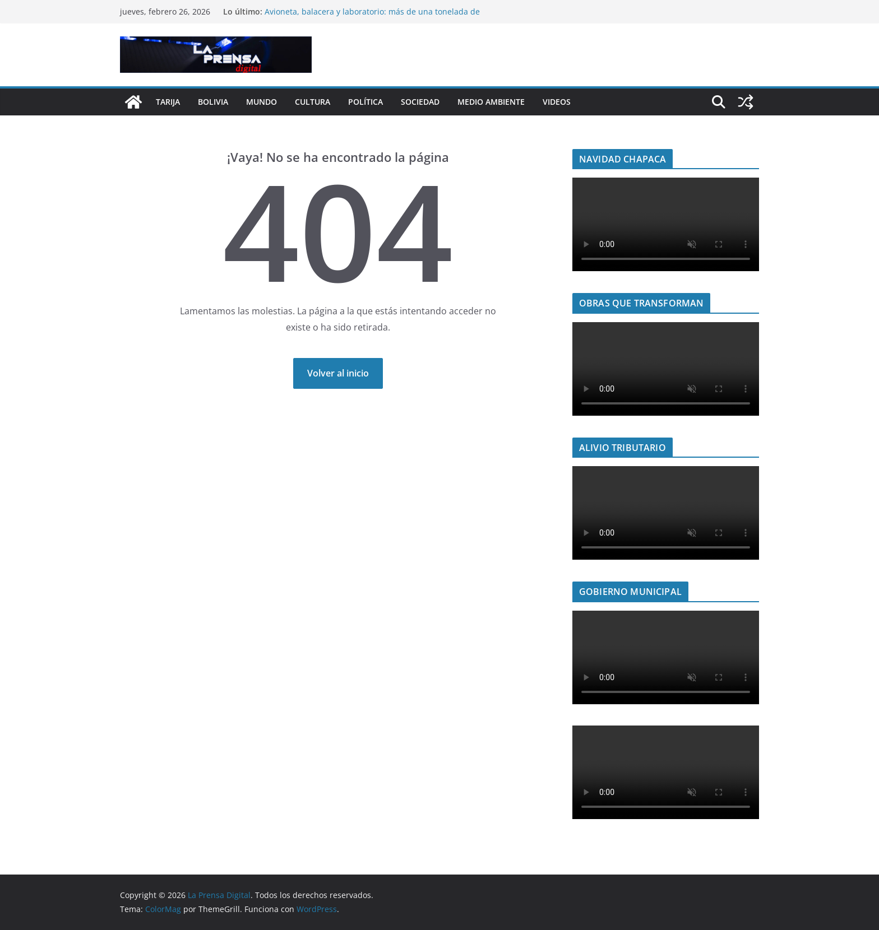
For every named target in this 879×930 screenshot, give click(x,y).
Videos (557, 101)
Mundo (261, 101)
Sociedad (420, 101)
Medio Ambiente (491, 101)
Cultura (312, 101)
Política (365, 101)
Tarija (168, 101)
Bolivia (213, 101)
